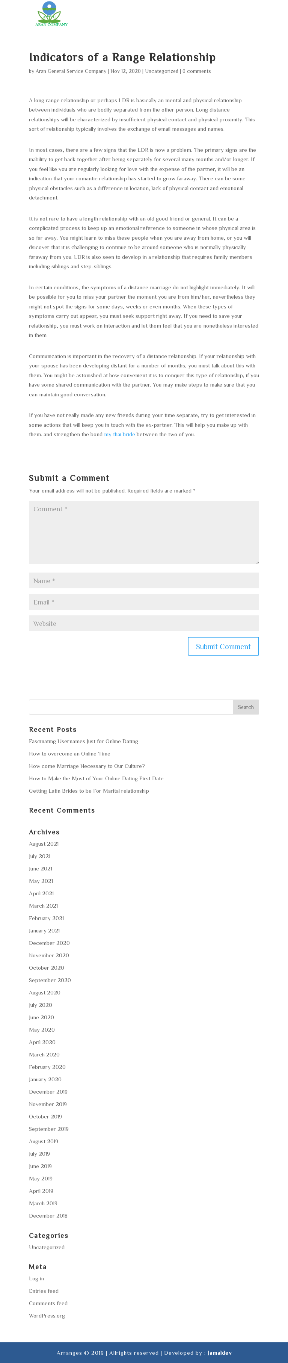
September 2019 (49, 1129)
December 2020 (49, 943)
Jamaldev (220, 1352)
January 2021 (44, 930)
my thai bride (119, 434)
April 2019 (41, 1191)
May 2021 (41, 881)
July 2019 (39, 1153)
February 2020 (47, 1067)
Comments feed (48, 1303)
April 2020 (42, 1042)
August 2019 (43, 1141)
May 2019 (41, 1178)
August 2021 (44, 843)
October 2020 (46, 967)
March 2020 (44, 1054)
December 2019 (48, 1091)
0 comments (196, 71)
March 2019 (43, 1203)
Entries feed (44, 1290)
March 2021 (43, 905)
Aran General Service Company (71, 71)
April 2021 (41, 893)
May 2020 (42, 1029)
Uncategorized (161, 71)
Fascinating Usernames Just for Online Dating (83, 741)
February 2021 (46, 918)
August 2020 (44, 992)
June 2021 (40, 868)
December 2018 (48, 1215)
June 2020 (41, 1017)
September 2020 (50, 980)
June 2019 (40, 1166)
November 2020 (49, 955)
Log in (36, 1278)
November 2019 (48, 1104)
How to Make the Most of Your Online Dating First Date (96, 778)
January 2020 (45, 1079)
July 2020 (40, 1005)
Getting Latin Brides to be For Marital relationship (89, 790)
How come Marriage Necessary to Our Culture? (87, 766)
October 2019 (45, 1116)
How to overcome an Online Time (69, 753)
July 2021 (39, 856)
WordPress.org (47, 1315)
